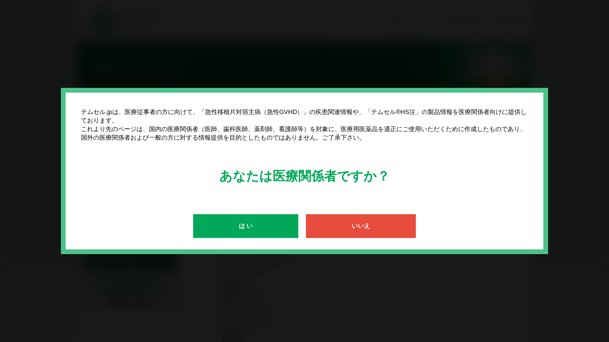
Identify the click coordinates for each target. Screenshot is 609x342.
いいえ (361, 225)
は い (246, 225)
